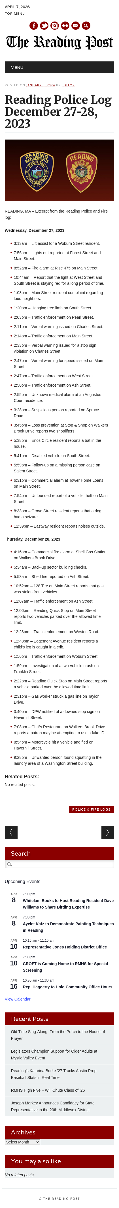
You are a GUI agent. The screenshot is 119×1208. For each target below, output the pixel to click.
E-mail (76, 26)
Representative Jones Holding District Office (65, 947)
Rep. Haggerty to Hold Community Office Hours (67, 987)
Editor (68, 85)
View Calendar (18, 999)
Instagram (54, 26)
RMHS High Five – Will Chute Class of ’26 (48, 1090)
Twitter (44, 26)
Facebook (33, 26)
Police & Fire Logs (91, 809)
